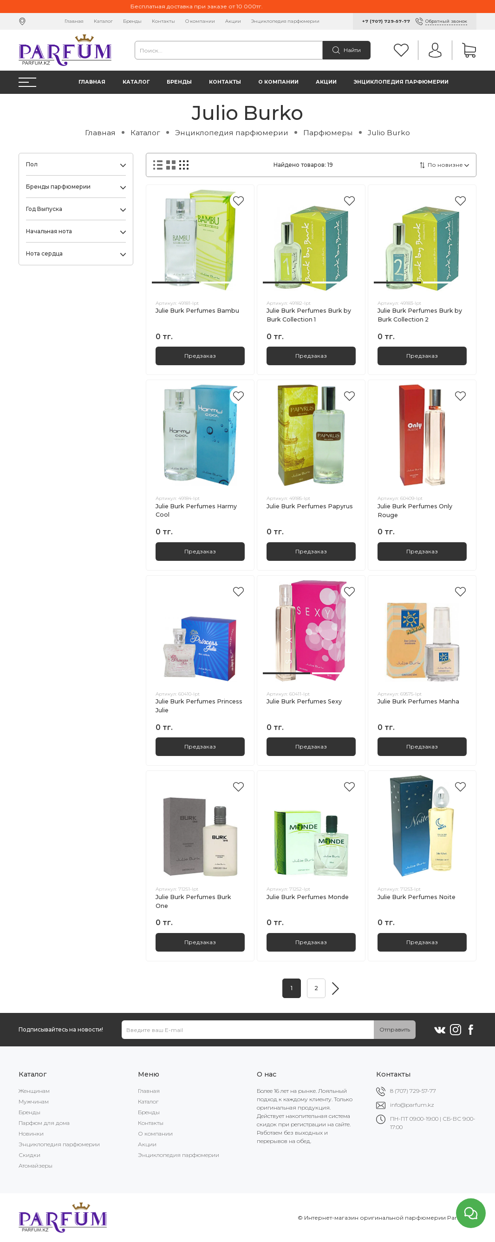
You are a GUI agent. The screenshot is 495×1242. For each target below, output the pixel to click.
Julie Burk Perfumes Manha (418, 701)
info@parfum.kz (412, 1104)
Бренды (132, 21)
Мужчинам (34, 1101)
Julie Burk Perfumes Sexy (304, 701)
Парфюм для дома (44, 1122)
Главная (74, 21)
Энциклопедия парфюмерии (285, 21)
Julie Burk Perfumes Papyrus (310, 506)
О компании (200, 21)
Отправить (394, 1029)
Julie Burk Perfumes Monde (308, 897)
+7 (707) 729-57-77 (386, 21)
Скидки (29, 1154)
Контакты (163, 21)
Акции (233, 21)
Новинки (31, 1133)
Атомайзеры (35, 1165)
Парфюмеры (328, 132)
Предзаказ (200, 355)
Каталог (103, 21)
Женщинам (34, 1090)
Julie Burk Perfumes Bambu (197, 310)
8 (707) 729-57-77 (413, 1090)
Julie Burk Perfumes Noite (417, 897)
